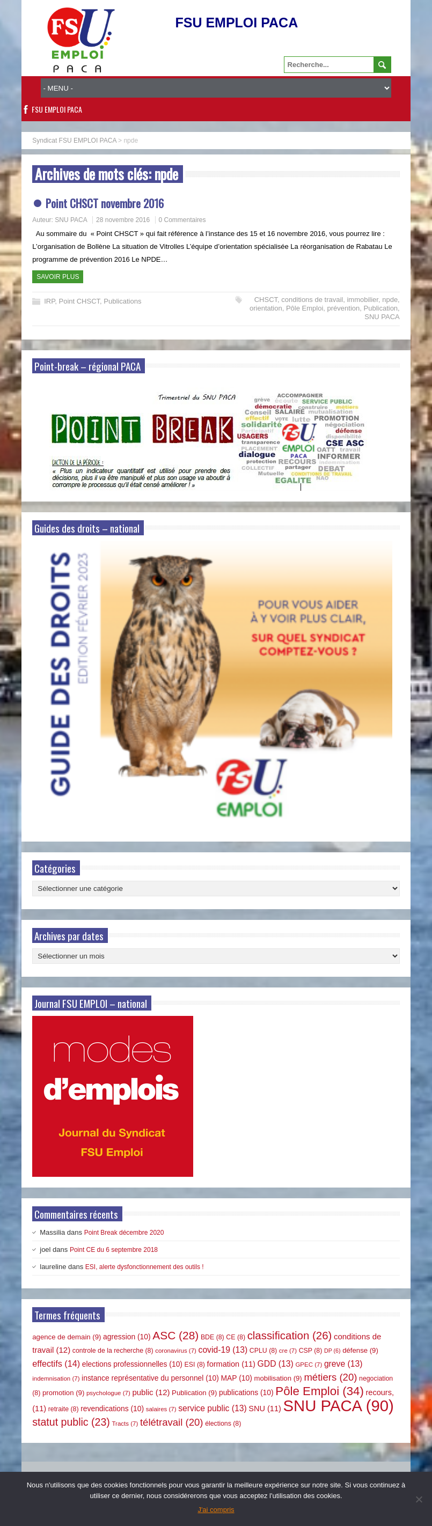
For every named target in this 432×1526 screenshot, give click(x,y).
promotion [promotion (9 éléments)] (63, 1393)
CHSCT (265, 300)
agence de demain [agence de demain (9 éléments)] (66, 1337)
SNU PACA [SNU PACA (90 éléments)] (338, 1405)
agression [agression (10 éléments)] (127, 1336)
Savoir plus (57, 277)
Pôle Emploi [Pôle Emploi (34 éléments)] (319, 1391)
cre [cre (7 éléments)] (288, 1350)
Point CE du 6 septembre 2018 (114, 1250)
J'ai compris (215, 1510)
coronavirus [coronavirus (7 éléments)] (175, 1350)
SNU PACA (71, 220)
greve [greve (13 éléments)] (343, 1363)
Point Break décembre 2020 (124, 1232)
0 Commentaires (182, 220)
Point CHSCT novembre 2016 (105, 203)
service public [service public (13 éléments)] (212, 1408)
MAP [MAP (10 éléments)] (236, 1378)
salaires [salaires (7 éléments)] (161, 1409)
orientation (266, 308)
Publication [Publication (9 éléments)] (194, 1393)
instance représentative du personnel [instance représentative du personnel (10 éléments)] (150, 1378)
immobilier (362, 300)
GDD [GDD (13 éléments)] (276, 1363)
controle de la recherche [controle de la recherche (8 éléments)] (112, 1350)
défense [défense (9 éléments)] (360, 1350)
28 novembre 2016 (123, 220)
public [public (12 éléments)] (151, 1392)
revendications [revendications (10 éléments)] (112, 1408)
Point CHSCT (79, 301)
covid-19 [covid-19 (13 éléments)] (223, 1349)
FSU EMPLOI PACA (57, 109)
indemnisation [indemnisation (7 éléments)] (55, 1378)
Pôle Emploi (304, 308)
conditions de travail (312, 300)
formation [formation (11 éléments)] (231, 1364)
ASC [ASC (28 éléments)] (175, 1335)
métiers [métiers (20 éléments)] (330, 1377)
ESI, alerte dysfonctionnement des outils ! (144, 1267)
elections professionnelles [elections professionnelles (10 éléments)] (132, 1364)
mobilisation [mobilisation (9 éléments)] (278, 1378)
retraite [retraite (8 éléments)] (63, 1409)
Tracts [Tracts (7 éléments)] (125, 1423)
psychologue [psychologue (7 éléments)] (108, 1393)
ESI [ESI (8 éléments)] (195, 1364)
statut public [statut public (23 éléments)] (71, 1422)
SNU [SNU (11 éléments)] (264, 1408)
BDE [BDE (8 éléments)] (212, 1337)
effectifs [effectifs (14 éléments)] (56, 1363)
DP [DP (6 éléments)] (332, 1350)
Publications (122, 301)
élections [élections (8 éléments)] (223, 1423)
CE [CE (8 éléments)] (235, 1337)
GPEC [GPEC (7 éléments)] (308, 1364)
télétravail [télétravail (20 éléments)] (171, 1422)
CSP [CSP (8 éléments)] (311, 1350)
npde (390, 300)
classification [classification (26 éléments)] (289, 1335)
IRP (49, 301)
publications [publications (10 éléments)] (246, 1392)
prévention (343, 308)
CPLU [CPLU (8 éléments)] (263, 1350)
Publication (381, 308)
